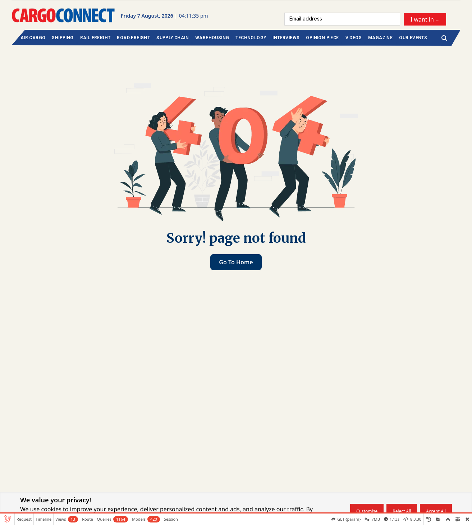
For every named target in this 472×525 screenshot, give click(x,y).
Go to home (236, 262)
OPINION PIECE (322, 37)
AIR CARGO (33, 37)
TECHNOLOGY (250, 37)
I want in (425, 19)
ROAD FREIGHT (133, 37)
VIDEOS (353, 37)
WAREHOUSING (212, 37)
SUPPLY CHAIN (172, 37)
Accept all (436, 511)
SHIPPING (62, 37)
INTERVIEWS (285, 37)
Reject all (402, 511)
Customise (366, 511)
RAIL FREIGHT (95, 37)
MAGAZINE (380, 37)
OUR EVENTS (413, 37)
